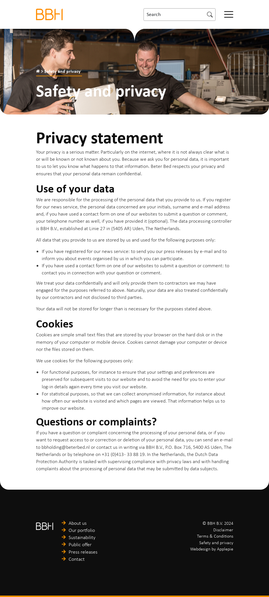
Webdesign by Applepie (211, 549)
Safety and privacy (216, 542)
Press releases (83, 552)
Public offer (80, 544)
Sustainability (82, 537)
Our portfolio (82, 530)
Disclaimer (223, 529)
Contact (77, 559)
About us (78, 523)
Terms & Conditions (215, 536)
